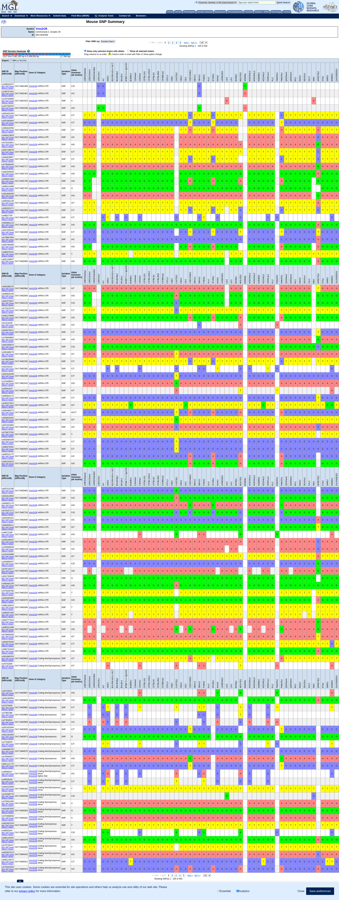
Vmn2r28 (41, 28)
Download (20, 15)
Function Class (108, 41)
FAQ (15, 12)
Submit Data (59, 15)
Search (5, 15)
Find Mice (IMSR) (80, 15)
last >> (194, 42)
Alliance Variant (7, 88)
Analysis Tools (104, 15)
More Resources (39, 15)
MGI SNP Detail (8, 86)
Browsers (141, 15)
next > (186, 42)
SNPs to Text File (18, 61)
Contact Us (125, 15)
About (3, 12)
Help (10, 12)
